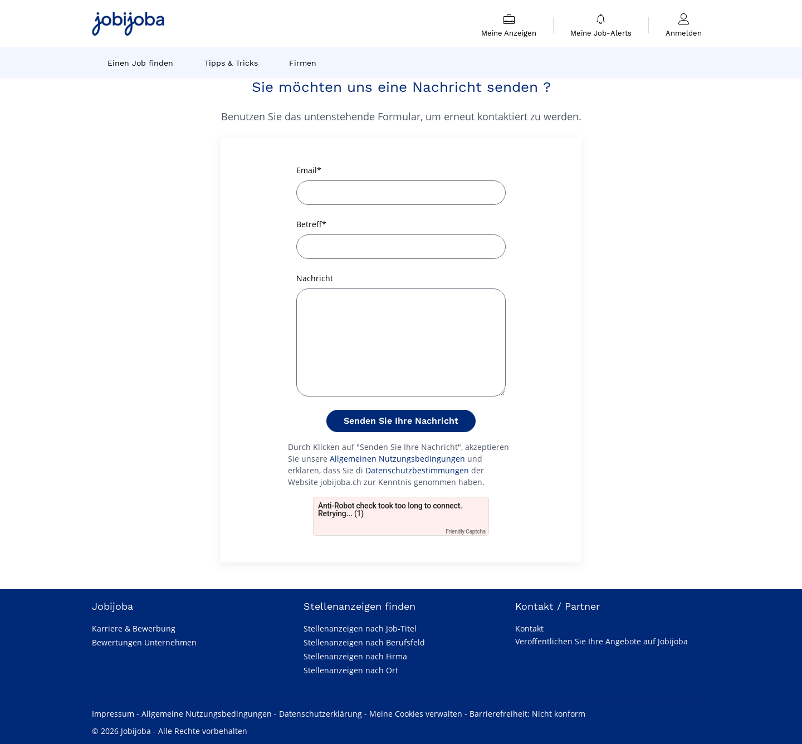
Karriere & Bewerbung (133, 628)
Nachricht (314, 278)
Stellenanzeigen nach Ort (351, 670)
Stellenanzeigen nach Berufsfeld (364, 642)
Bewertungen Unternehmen (144, 642)
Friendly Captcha (466, 531)
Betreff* (311, 224)
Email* (308, 170)
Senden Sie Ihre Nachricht (401, 420)
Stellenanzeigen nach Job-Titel (360, 628)
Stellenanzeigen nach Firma (355, 656)
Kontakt (529, 628)
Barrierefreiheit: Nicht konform (527, 713)
